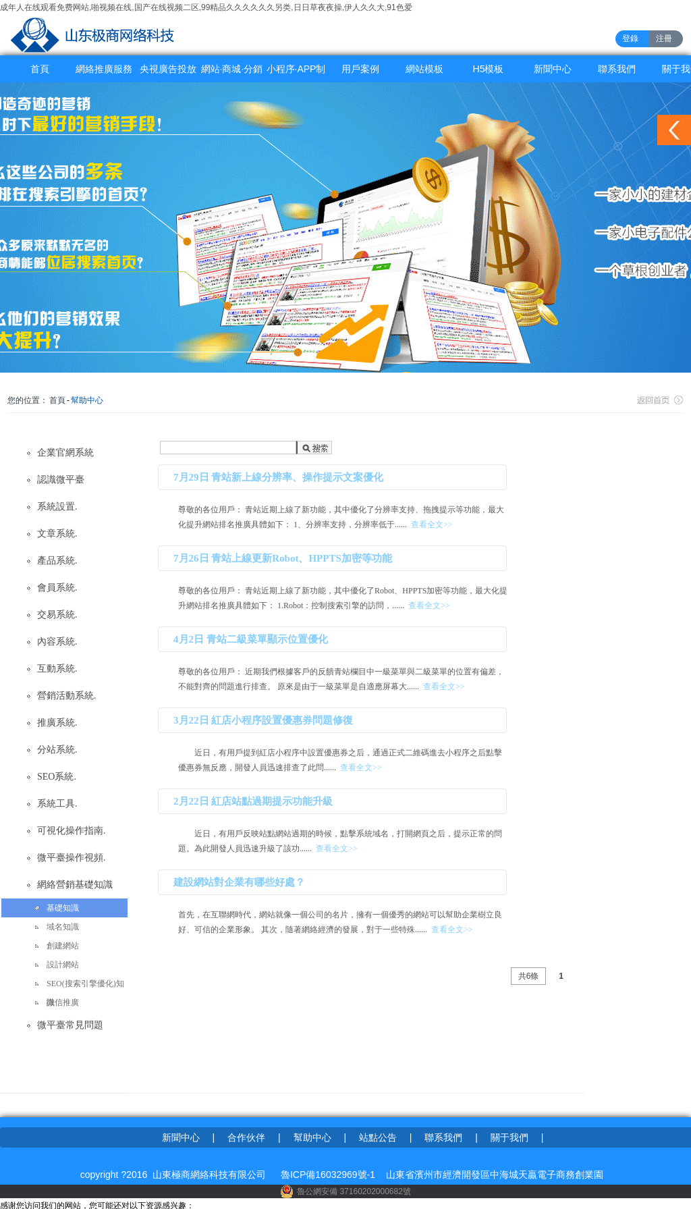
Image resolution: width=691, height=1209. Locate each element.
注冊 (664, 38)
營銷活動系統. (66, 696)
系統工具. (57, 804)
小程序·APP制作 (296, 72)
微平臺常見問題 (70, 1025)
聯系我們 (617, 68)
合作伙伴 (246, 1137)
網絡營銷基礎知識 (75, 885)
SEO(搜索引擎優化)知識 (85, 986)
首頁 (39, 68)
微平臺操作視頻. (71, 858)
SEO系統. (56, 777)
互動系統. (57, 669)
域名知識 (63, 927)
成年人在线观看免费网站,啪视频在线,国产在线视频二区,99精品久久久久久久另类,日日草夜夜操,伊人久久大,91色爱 (206, 7)
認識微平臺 (60, 480)
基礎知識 (63, 908)
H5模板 (488, 68)
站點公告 (378, 1137)
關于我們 (509, 1137)
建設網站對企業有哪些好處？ (239, 882)
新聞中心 (553, 68)
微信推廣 (63, 1002)
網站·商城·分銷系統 (232, 72)
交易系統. (57, 615)
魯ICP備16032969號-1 (328, 1174)
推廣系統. (57, 723)
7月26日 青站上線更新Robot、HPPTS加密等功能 (282, 558)
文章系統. (57, 534)
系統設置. (57, 507)
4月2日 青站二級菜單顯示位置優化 (250, 639)
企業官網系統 (65, 453)
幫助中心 (87, 400)
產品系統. (57, 561)
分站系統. (57, 750)
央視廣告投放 (168, 68)
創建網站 (63, 945)
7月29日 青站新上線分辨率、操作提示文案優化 (278, 477)
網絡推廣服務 (104, 68)
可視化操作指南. (71, 831)
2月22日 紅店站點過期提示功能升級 (253, 801)
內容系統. (57, 642)
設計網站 (63, 964)
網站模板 (424, 68)
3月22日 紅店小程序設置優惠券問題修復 (263, 720)
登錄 (630, 38)
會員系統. (57, 588)
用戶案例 (360, 68)
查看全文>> (432, 524)
